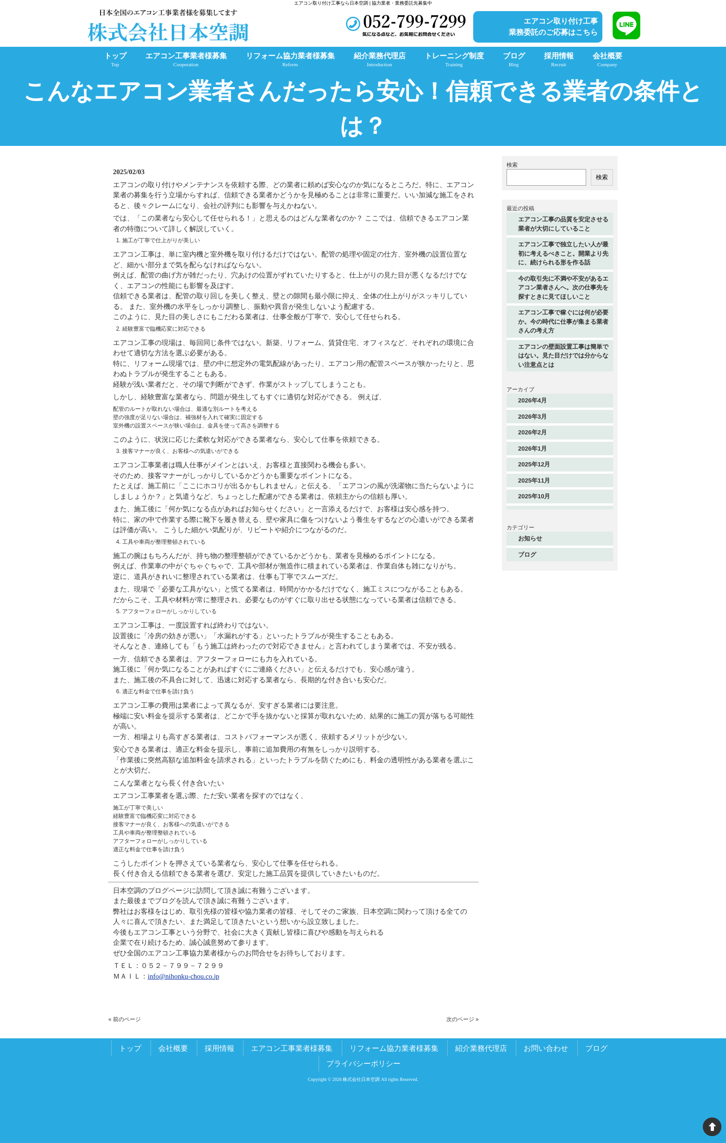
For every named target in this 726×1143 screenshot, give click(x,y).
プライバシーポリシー (363, 1064)
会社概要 (173, 1048)
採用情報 (219, 1048)
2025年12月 (534, 464)
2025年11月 (534, 480)
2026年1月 (532, 448)
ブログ (527, 554)
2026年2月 (532, 432)
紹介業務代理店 (481, 1048)
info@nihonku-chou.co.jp (183, 976)
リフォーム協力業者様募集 (394, 1048)
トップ (130, 1048)
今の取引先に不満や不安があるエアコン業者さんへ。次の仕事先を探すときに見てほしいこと (563, 287)
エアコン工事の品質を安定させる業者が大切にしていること (563, 224)
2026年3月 (532, 416)
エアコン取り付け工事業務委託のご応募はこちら (553, 26)
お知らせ (530, 538)
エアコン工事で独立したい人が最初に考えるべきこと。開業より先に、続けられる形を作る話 (563, 253)
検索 (512, 165)
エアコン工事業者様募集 (291, 1048)
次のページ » (462, 1019)
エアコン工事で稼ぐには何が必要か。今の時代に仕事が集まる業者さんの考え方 (563, 321)
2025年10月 (534, 496)
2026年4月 (532, 400)
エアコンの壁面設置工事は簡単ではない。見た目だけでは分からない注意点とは (563, 355)
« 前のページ (124, 1019)
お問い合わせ (546, 1048)
